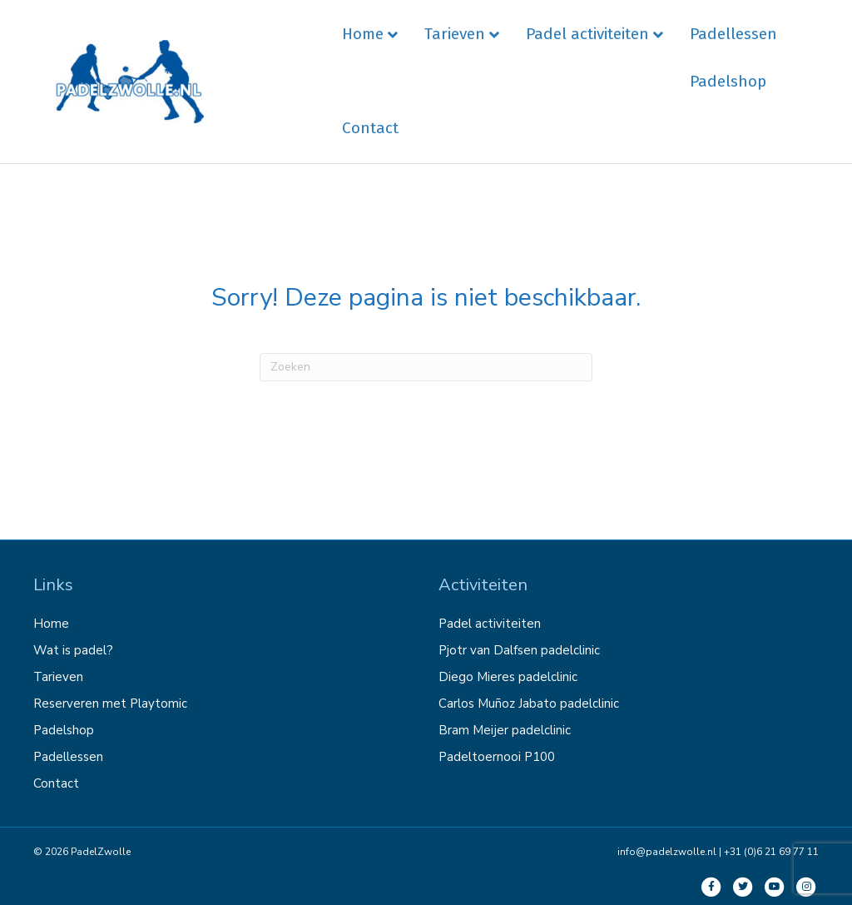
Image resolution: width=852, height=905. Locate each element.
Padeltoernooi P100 (496, 756)
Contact (370, 127)
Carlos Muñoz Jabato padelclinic (528, 703)
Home (363, 33)
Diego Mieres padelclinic (507, 677)
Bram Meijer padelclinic (504, 730)
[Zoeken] (426, 367)
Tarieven (454, 33)
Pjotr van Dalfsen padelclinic (519, 650)
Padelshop (728, 81)
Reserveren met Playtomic (110, 703)
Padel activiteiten (587, 33)
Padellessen (733, 33)
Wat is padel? (73, 650)
